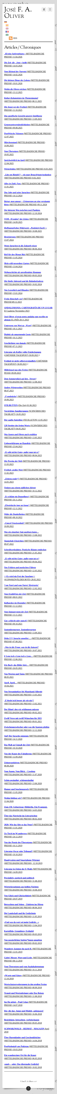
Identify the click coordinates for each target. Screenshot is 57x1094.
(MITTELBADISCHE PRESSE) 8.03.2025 (28, 169)
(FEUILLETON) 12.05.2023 (26, 420)
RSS (15, 38)
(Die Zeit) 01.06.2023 (20, 405)
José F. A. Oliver (27, 1081)
